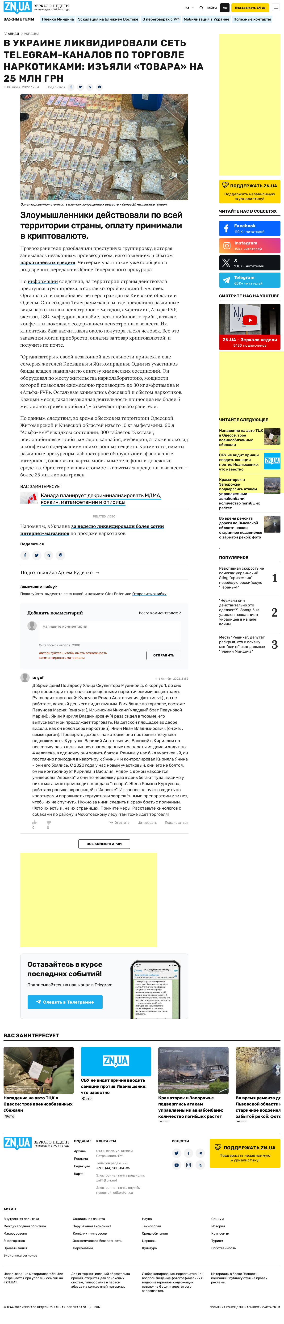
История (218, 1226)
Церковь (148, 1241)
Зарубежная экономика (92, 1226)
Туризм (217, 1241)
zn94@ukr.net (106, 1180)
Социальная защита (89, 1219)
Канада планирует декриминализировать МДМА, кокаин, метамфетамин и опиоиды (101, 498)
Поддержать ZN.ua (250, 7)
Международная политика (25, 1226)
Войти (211, 8)
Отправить (164, 655)
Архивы (80, 1151)
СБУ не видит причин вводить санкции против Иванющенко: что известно (113, 1086)
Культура (149, 1248)
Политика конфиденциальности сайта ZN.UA (245, 1307)
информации (43, 281)
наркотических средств (47, 262)
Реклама (81, 1159)
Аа (225, 7)
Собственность (223, 1248)
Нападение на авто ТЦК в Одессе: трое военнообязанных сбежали (38, 1104)
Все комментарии (104, 844)
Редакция (82, 1166)
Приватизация (15, 1248)
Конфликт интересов (90, 1234)
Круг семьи (220, 1234)
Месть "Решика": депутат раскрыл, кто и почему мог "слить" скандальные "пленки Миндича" (242, 644)
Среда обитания (155, 1234)
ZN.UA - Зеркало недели (250, 339)
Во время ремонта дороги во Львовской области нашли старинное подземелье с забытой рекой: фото (240, 527)
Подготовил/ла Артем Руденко (57, 572)
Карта (79, 1174)
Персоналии (83, 1248)
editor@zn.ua (123, 1193)
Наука (147, 1219)
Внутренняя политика (21, 1219)
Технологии (151, 1226)
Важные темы (19, 19)
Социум (217, 1219)
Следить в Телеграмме (65, 1002)
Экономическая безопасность (97, 1241)
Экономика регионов (21, 1255)
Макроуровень (15, 1234)
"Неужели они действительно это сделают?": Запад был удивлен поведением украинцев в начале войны (239, 612)
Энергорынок (14, 1241)
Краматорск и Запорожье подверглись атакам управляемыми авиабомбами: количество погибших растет (239, 493)
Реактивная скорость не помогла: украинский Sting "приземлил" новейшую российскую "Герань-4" (241, 577)
